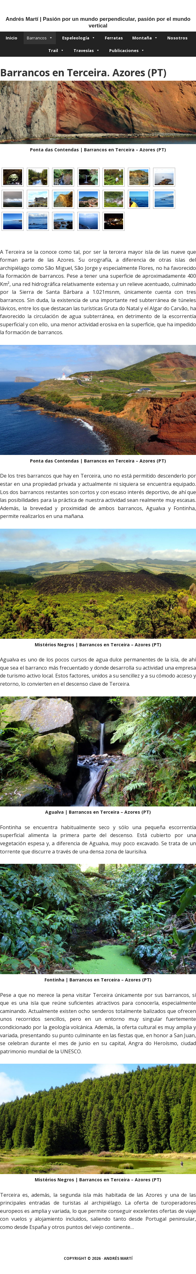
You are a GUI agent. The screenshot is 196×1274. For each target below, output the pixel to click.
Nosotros (177, 38)
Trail (56, 50)
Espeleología (78, 38)
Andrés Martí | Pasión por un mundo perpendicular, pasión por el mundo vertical (98, 22)
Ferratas (114, 38)
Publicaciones (127, 50)
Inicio (11, 38)
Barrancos (40, 38)
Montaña (145, 38)
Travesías (87, 50)
